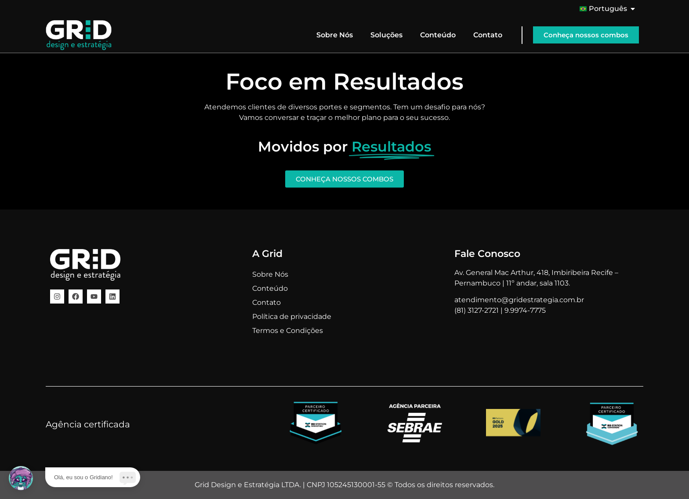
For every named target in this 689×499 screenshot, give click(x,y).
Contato (487, 35)
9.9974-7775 (525, 310)
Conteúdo (438, 35)
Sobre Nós (334, 35)
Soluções (386, 35)
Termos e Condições (287, 330)
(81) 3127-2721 (476, 310)
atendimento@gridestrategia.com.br (519, 300)
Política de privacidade (291, 316)
